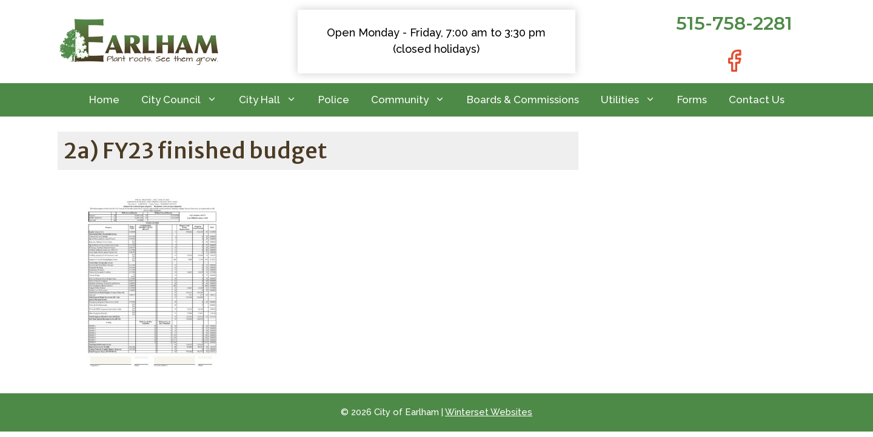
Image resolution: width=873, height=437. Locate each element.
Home (104, 99)
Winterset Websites (488, 412)
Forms (692, 99)
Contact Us (756, 99)
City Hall (273, 100)
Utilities (633, 100)
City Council (184, 100)
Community (413, 100)
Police (333, 99)
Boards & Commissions (523, 99)
